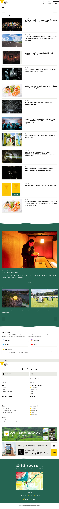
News (3, 7)
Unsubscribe (34, 410)
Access (4, 379)
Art (31, 495)
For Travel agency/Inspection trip (10, 421)
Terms (32, 412)
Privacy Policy (34, 414)
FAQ (3, 423)
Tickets (4, 387)
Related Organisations (7, 412)
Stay (32, 393)
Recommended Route (7, 391)
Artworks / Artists (7, 396)
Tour (4, 389)
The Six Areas (34, 387)
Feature (23, 495)
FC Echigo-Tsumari (35, 401)
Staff (34, 499)
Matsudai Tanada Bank (36, 399)
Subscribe (33, 408)
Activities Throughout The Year (9, 410)
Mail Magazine (34, 406)
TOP (2, 360)
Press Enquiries (6, 419)
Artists (4, 401)
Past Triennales (6, 408)
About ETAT (5, 406)
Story (27, 499)
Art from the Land (29, 319)
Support (32, 396)
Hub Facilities (34, 389)
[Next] (55, 319)
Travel (38, 495)
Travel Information (36, 385)
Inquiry (4, 417)
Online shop (34, 379)
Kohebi (32, 403)
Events (4, 382)
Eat (32, 391)
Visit (3, 385)
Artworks (5, 399)
